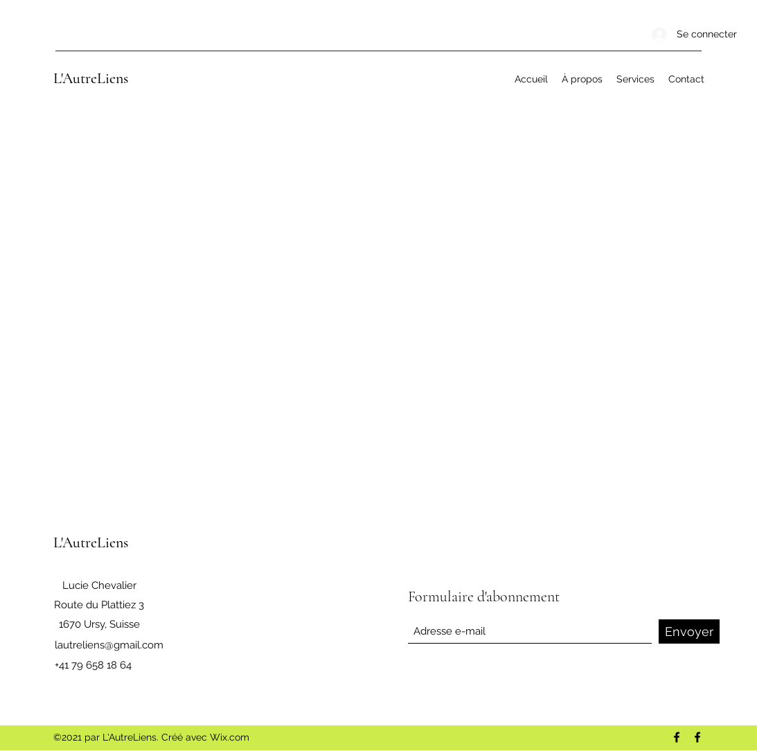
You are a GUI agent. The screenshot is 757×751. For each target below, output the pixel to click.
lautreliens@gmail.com (109, 645)
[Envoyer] (689, 631)
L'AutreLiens (90, 78)
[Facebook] (677, 737)
